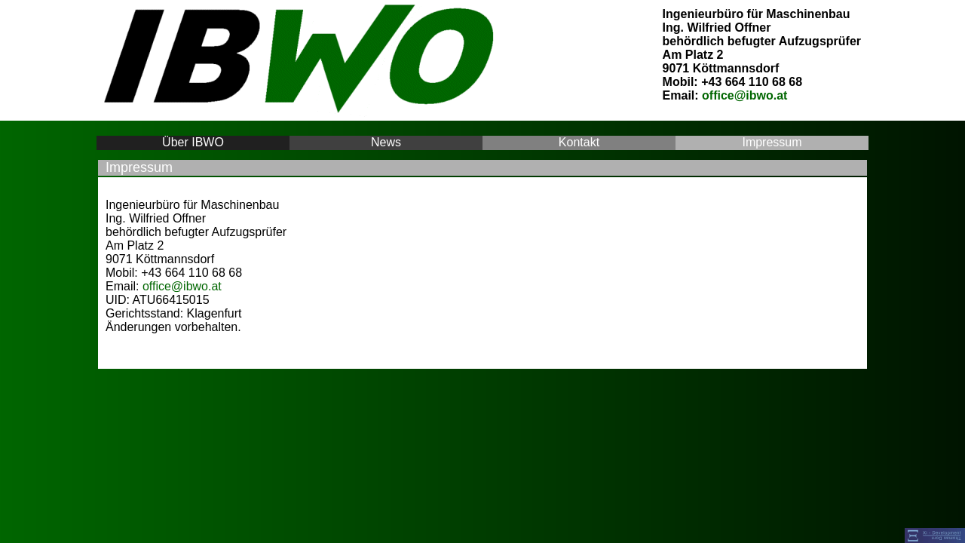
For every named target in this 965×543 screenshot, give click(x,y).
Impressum (772, 142)
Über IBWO (193, 142)
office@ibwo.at (744, 95)
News (386, 142)
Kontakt (578, 142)
